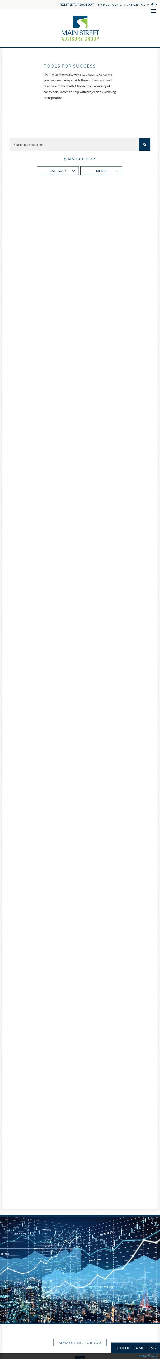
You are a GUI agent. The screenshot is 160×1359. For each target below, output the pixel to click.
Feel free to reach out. (77, 4)
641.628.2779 (136, 5)
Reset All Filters (80, 159)
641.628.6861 (110, 5)
